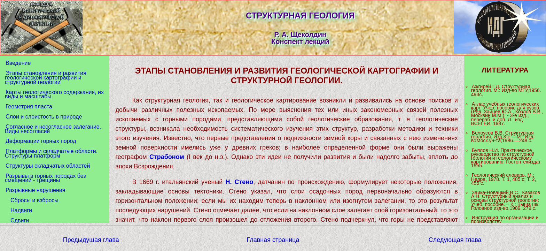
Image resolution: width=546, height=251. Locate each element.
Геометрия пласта (29, 106)
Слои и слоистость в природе (44, 117)
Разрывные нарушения (35, 190)
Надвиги (21, 210)
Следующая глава (455, 239)
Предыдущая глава (91, 239)
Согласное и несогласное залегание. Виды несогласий (53, 129)
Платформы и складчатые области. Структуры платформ (51, 153)
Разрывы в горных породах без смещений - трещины (45, 178)
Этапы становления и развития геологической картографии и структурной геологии (45, 77)
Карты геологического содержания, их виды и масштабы (54, 94)
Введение (18, 63)
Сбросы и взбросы (34, 200)
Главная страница (273, 239)
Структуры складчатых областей (48, 166)
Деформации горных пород (41, 141)
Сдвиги (19, 220)
